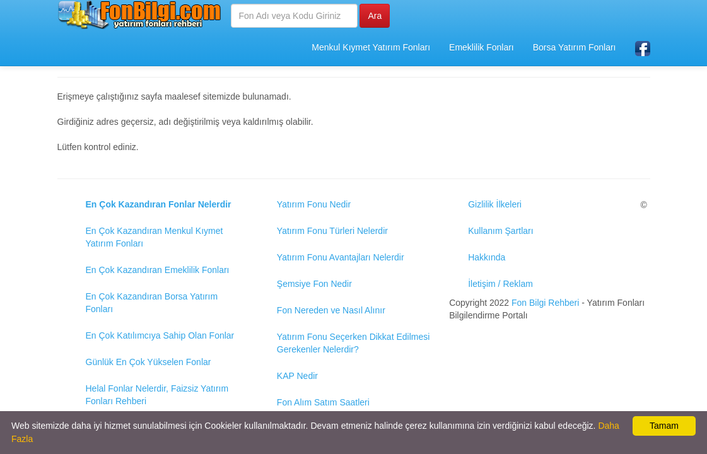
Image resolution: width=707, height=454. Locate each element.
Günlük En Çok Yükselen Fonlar (148, 362)
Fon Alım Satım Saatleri (323, 402)
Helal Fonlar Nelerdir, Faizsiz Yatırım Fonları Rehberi (157, 394)
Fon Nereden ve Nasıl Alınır (331, 310)
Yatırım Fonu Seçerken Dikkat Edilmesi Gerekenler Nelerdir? (353, 343)
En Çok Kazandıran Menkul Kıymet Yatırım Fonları (154, 237)
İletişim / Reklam (500, 284)
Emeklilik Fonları (481, 47)
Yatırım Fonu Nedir (314, 204)
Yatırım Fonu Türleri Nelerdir (332, 231)
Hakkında (486, 257)
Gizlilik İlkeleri (495, 204)
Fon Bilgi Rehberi (545, 303)
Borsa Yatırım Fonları (574, 47)
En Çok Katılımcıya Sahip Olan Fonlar (160, 335)
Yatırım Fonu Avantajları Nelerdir (340, 257)
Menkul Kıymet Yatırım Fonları (371, 47)
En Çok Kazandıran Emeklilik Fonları (158, 270)
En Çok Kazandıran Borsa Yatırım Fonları (152, 302)
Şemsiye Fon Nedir (314, 284)
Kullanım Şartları (500, 231)
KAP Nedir (297, 376)
